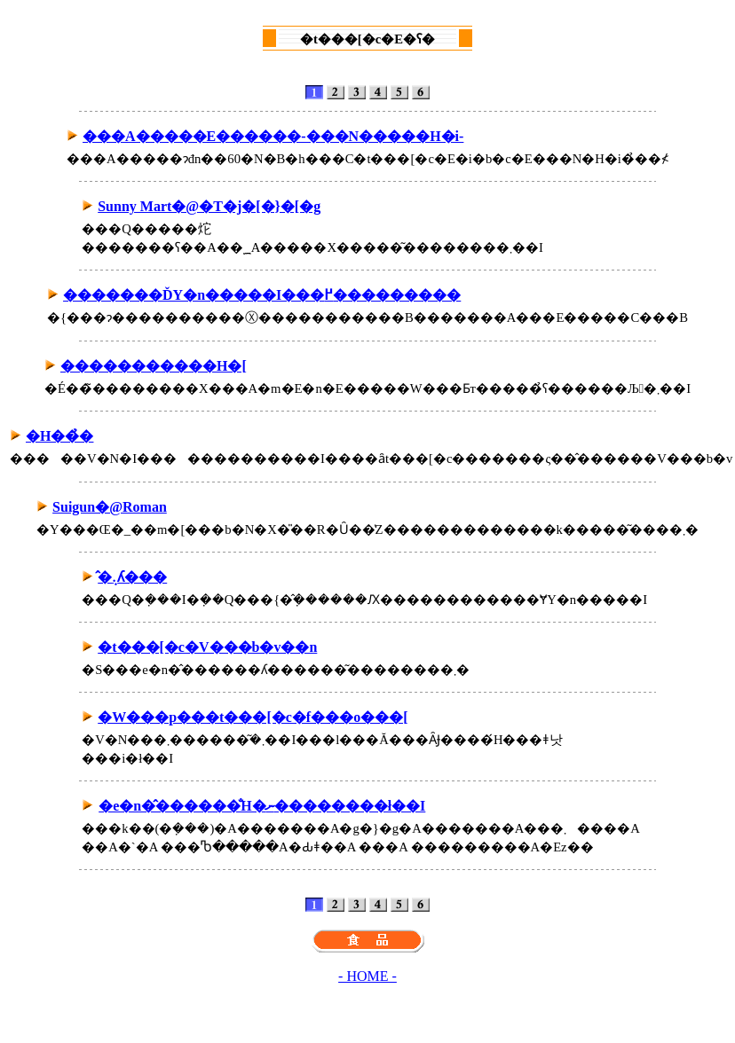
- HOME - (367, 976)
